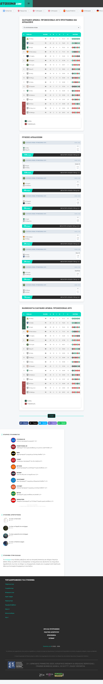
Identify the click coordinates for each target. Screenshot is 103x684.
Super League (9, 596)
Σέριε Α (7, 609)
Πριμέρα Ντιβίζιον (10, 605)
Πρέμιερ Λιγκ (9, 601)
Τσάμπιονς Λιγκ (9, 584)
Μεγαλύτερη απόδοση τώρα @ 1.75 (70, 172)
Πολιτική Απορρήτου (51, 632)
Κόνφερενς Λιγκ (9, 592)
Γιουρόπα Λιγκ (9, 588)
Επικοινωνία (51, 635)
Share (23, 423)
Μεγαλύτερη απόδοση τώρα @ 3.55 (70, 208)
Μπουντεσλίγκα (9, 613)
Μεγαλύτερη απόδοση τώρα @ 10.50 (70, 226)
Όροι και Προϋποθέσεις (51, 629)
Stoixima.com (47, 646)
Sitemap (51, 638)
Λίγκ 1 (7, 617)
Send (42, 423)
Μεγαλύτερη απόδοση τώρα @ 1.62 (70, 279)
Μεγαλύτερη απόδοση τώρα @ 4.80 (70, 190)
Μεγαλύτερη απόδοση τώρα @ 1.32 (70, 261)
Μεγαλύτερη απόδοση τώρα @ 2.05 (70, 155)
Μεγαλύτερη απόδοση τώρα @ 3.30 (70, 297)
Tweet (33, 423)
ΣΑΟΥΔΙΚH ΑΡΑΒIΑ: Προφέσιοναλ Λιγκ (36, 142)
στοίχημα (8, 559)
